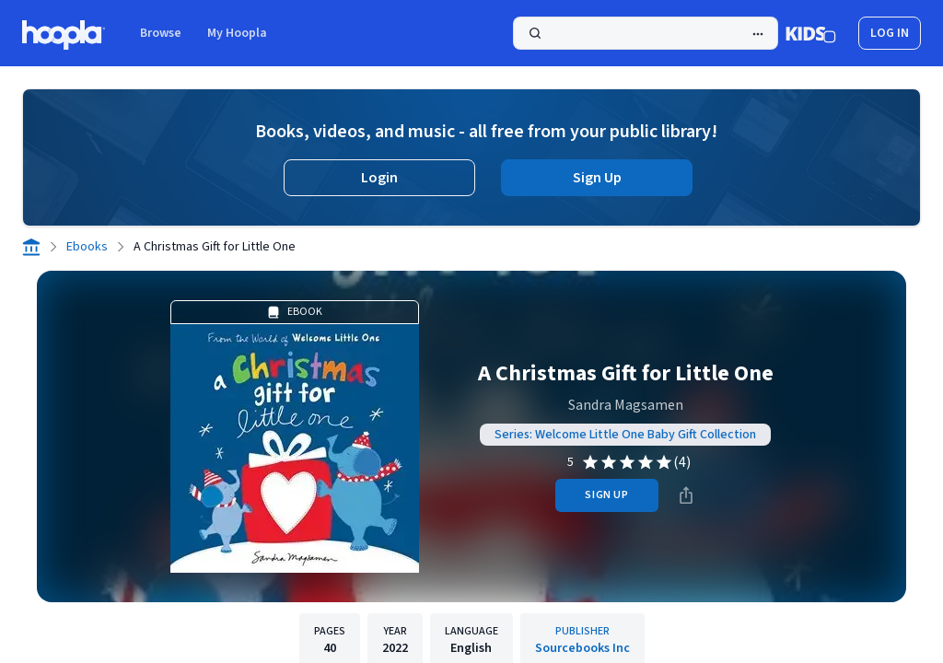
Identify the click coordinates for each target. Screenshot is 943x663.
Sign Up (597, 178)
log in (889, 33)
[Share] (686, 495)
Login (379, 178)
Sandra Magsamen (625, 405)
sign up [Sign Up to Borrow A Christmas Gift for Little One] (606, 495)
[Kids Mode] (811, 33)
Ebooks (87, 247)
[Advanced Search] (758, 34)
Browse (160, 33)
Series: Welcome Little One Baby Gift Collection (625, 434)
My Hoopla (237, 33)
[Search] (645, 33)
